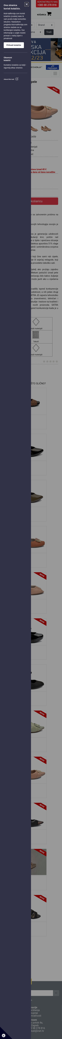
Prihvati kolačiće (13, 45)
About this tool (11, 79)
